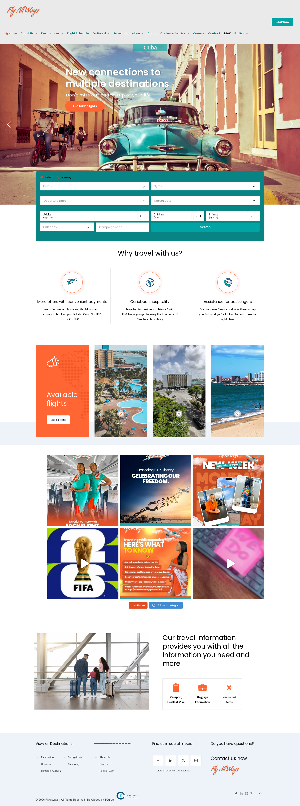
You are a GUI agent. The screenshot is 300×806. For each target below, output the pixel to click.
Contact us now (229, 758)
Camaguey (74, 764)
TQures (109, 799)
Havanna (46, 764)
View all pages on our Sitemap (173, 770)
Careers (103, 764)
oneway (64, 177)
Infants (228, 216)
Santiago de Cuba (51, 771)
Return (46, 177)
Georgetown (75, 757)
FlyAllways (52, 799)
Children (172, 216)
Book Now (282, 22)
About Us (104, 757)
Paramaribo (47, 757)
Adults (89, 216)
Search (205, 227)
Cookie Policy (106, 771)
